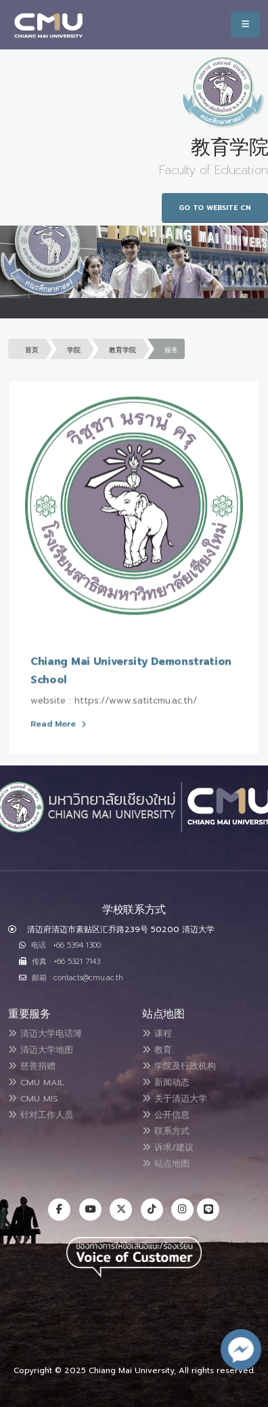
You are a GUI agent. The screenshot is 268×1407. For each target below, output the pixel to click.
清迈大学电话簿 (45, 1033)
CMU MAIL (36, 1082)
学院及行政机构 (179, 1065)
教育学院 (122, 350)
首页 (32, 350)
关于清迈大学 (174, 1098)
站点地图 (165, 1163)
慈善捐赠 (31, 1065)
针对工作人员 (40, 1114)
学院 (74, 350)
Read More (58, 725)
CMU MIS (33, 1098)
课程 (157, 1033)
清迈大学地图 (40, 1049)
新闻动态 (165, 1082)
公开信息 (165, 1114)
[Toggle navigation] (251, 308)
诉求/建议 (168, 1147)
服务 (171, 350)
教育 (157, 1049)
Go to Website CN (215, 208)
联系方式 (165, 1131)
